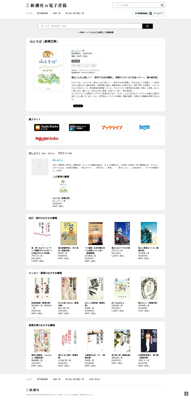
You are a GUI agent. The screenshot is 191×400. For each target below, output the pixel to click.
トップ (29, 13)
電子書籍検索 (42, 13)
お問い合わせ (94, 379)
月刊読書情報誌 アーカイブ (149, 13)
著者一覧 (56, 13)
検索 (162, 5)
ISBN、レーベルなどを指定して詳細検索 (96, 32)
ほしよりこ (76, 51)
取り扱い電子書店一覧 (75, 13)
